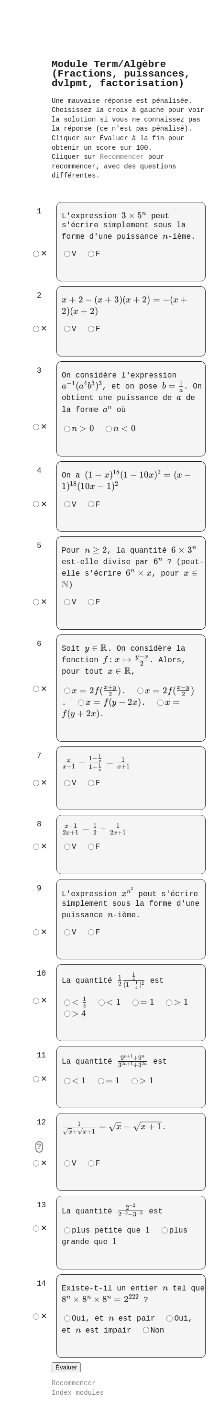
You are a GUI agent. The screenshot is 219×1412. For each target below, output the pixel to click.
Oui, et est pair (113, 1316)
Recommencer (122, 157)
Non (157, 1328)
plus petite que (111, 1228)
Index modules (78, 1392)
